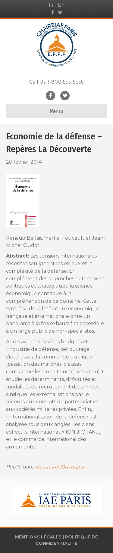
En (61, 5)
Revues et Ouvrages (60, 467)
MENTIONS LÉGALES (38, 537)
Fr (51, 5)
